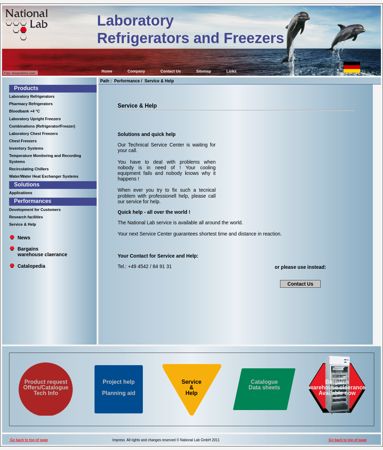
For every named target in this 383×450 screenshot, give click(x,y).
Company (136, 71)
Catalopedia (31, 266)
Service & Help (22, 224)
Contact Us (170, 71)
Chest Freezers (23, 141)
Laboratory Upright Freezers (35, 119)
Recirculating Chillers (29, 169)
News (24, 237)
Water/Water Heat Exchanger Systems (43, 176)
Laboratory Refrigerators (32, 96)
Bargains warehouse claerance (38, 251)
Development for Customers (35, 209)
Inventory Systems (26, 148)
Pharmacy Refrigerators (31, 104)
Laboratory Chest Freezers (33, 133)
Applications (20, 193)
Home (107, 71)
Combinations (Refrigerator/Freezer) (42, 126)
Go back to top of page (28, 440)
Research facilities (26, 217)
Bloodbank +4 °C (24, 111)
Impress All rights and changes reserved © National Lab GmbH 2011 (166, 440)
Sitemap (203, 71)
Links (232, 71)
